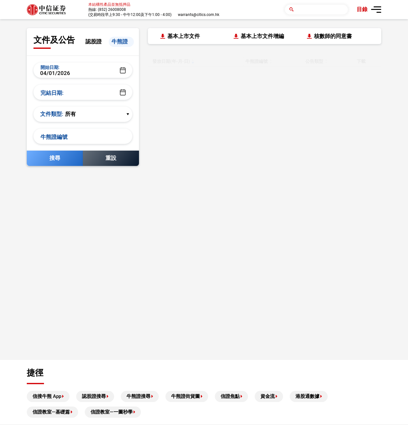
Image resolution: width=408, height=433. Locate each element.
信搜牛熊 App (47, 396)
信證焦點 (230, 396)
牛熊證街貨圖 (185, 396)
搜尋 (54, 158)
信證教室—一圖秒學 (112, 412)
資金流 (267, 396)
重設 (111, 158)
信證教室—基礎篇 (51, 412)
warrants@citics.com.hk (198, 14)
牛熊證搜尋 (138, 396)
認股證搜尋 (94, 396)
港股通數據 (307, 396)
